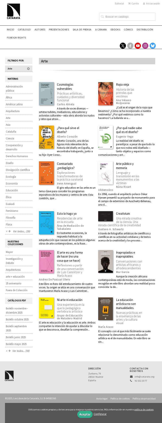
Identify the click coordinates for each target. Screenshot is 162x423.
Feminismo (12, 211)
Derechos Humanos (17, 156)
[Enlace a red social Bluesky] (153, 46)
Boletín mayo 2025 (16, 344)
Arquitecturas (13, 270)
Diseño (9, 163)
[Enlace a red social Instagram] (145, 46)
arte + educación (15, 276)
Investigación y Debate (14, 261)
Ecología (11, 177)
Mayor (9, 252)
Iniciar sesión (151, 3)
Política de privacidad (144, 398)
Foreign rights (16, 37)
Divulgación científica (18, 170)
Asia (8, 125)
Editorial (119, 3)
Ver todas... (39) (19, 231)
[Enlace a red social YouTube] (138, 46)
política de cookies (144, 409)
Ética (8, 197)
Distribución (145, 29)
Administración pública (14, 88)
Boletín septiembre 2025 (16, 328)
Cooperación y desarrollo (14, 147)
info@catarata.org (144, 376)
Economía (12, 183)
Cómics (128, 29)
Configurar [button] (100, 414)
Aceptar (85, 414)
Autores (40, 29)
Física (9, 224)
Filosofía (10, 217)
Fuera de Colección (16, 290)
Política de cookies (120, 398)
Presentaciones (59, 29)
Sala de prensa (82, 29)
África (9, 97)
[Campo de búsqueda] (127, 17)
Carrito (133, 3)
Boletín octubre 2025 (17, 319)
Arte (19, 68)
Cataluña (11, 131)
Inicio (10, 29)
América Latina (14, 104)
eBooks (115, 29)
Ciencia (10, 138)
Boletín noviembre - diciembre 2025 (17, 310)
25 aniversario (13, 283)
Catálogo (24, 29)
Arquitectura (12, 111)
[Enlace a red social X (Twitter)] (123, 46)
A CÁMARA (101, 29)
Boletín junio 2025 (16, 337)
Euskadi (10, 204)
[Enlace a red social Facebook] (130, 46)
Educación (12, 190)
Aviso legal (102, 398)
